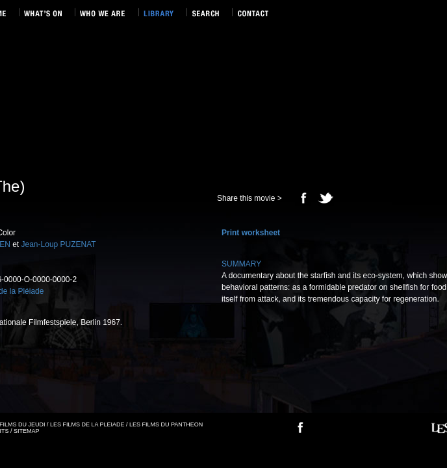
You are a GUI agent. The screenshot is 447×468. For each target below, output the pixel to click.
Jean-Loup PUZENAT (58, 244)
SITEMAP (27, 431)
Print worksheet (251, 232)
